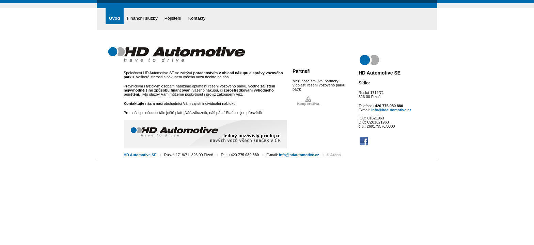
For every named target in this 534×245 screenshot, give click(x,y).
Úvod (114, 18)
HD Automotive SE (140, 155)
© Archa (334, 155)
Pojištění (173, 18)
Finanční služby (142, 18)
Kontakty (197, 18)
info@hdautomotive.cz (391, 110)
